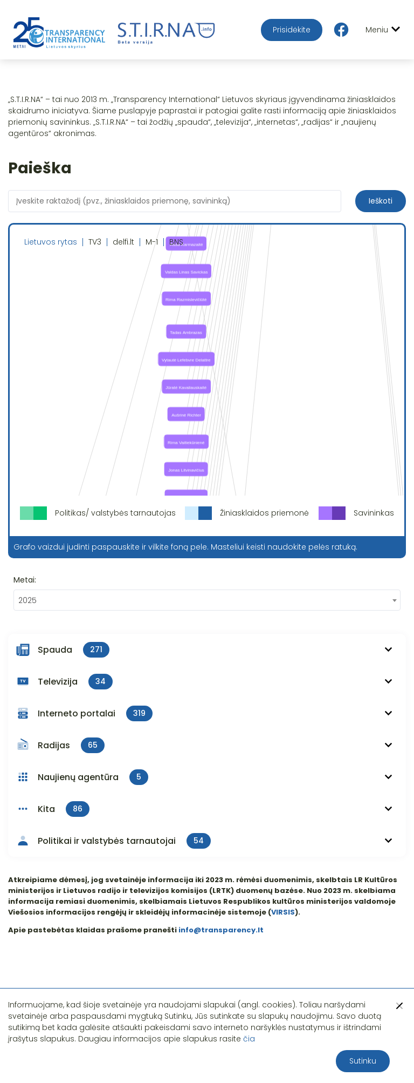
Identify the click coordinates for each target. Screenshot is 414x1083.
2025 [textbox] (27, 600)
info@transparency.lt (221, 930)
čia (249, 1038)
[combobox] (207, 600)
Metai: (24, 579)
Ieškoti (380, 200)
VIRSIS (283, 912)
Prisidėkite (291, 29)
